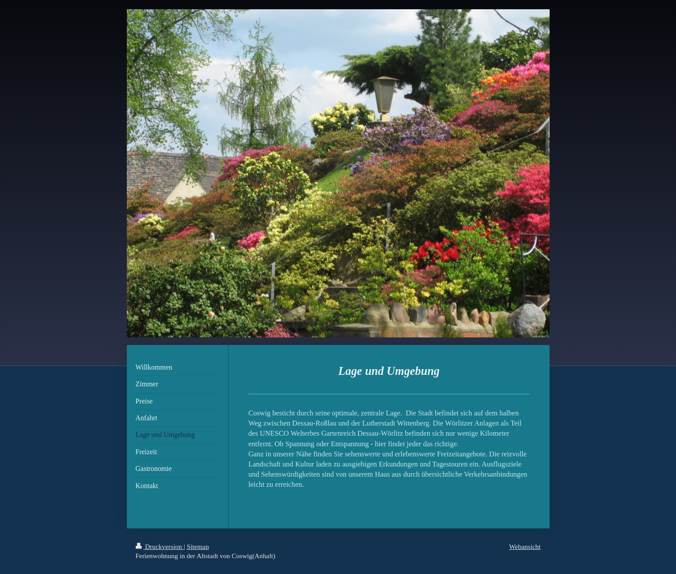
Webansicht (524, 546)
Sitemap (198, 546)
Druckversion (160, 546)
